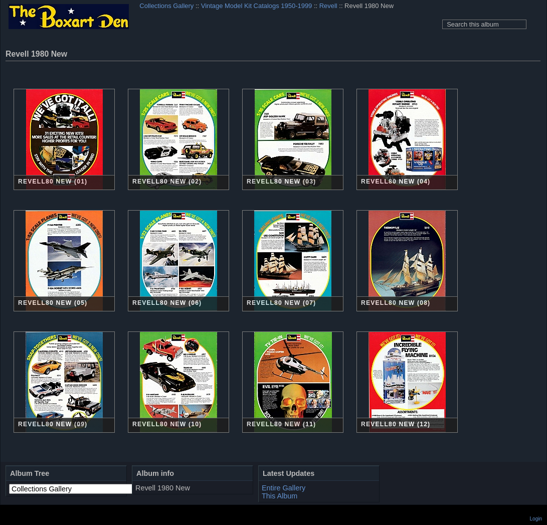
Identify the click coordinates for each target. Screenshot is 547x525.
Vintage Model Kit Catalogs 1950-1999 (256, 6)
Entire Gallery (283, 488)
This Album (279, 496)
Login (536, 518)
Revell (328, 6)
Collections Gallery (166, 6)
